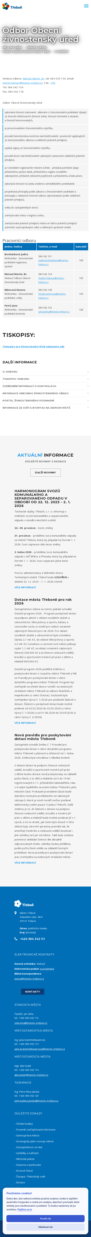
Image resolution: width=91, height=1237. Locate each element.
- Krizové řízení (23, 1170)
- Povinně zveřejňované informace (35, 1129)
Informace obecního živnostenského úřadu (45, 393)
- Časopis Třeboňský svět (29, 1176)
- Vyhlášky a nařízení (26, 1153)
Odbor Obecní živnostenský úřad (26, 51)
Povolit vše (45, 1218)
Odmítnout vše (45, 1227)
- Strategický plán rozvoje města (34, 1141)
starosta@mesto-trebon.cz (30, 1023)
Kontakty (32, 991)
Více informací (25, 587)
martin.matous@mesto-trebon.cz (23, 83)
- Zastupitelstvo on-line (28, 1147)
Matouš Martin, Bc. (34, 78)
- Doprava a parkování (27, 1164)
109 (52, 83)
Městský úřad (12, 47)
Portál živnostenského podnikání (45, 400)
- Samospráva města (26, 1135)
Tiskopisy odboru (45, 378)
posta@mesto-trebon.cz (29, 978)
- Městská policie (24, 1159)
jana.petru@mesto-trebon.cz (53, 311)
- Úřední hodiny (23, 1123)
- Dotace (19, 1182)
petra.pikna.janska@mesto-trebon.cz (36, 1100)
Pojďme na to (24, 1209)
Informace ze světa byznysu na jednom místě (45, 407)
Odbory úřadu (36, 47)
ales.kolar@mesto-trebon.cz (31, 1075)
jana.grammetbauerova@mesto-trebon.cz (39, 1049)
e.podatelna (47, 968)
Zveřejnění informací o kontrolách (45, 386)
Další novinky (45, 472)
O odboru (45, 371)
